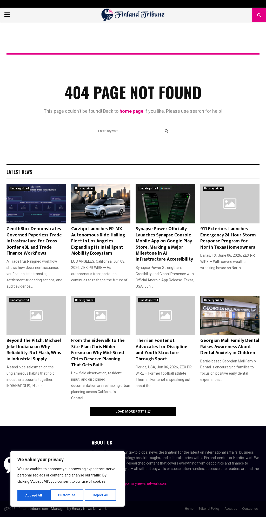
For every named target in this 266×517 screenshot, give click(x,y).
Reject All (68, 495)
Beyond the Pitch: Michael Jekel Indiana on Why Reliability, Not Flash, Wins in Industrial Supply (33, 350)
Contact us (250, 509)
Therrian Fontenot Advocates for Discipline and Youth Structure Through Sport (161, 350)
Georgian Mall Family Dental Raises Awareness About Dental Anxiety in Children (229, 347)
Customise (34, 495)
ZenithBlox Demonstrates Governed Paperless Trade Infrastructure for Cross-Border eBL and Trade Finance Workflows (34, 241)
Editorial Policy (209, 509)
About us (230, 509)
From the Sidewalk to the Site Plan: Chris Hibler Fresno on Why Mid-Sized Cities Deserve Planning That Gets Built (98, 353)
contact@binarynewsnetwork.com (139, 483)
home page (131, 111)
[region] (67, 479)
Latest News (19, 171)
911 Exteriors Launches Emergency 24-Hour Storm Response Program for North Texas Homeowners (228, 238)
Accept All (101, 495)
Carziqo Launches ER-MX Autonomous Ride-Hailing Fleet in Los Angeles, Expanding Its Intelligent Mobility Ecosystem (98, 241)
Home (189, 509)
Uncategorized (19, 188)
